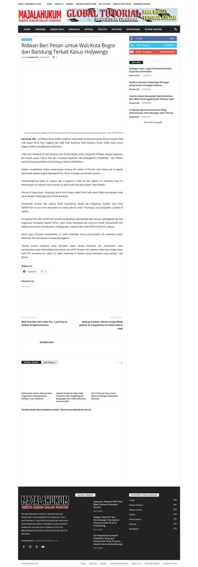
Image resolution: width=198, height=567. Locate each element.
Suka (172, 38)
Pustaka (117, 29)
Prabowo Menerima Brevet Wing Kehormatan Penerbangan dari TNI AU (151, 111)
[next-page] (121, 362)
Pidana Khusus (136, 505)
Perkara (40, 29)
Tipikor (132, 514)
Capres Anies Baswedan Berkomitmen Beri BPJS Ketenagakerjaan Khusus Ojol (151, 97)
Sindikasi (74, 29)
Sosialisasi (34, 36)
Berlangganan (167, 52)
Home (49, 4)
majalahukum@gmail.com (47, 540)
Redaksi (69, 4)
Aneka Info (57, 29)
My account (104, 4)
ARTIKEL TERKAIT (31, 362)
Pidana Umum (135, 510)
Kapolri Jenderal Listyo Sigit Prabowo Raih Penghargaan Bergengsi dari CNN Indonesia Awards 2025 (71, 397)
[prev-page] (117, 362)
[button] (175, 29)
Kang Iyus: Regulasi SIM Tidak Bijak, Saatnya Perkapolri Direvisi (107, 504)
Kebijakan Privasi (142, 4)
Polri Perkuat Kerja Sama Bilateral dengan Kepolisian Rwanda (104, 396)
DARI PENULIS (49, 362)
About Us (59, 4)
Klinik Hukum (153, 29)
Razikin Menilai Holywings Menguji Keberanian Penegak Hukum (149, 84)
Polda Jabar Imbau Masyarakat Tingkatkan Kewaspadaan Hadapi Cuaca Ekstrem (36, 396)
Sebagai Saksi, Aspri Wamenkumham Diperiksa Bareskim (150, 70)
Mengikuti (170, 45)
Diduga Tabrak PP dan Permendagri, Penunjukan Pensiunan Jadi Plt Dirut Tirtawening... (106, 521)
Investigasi (133, 29)
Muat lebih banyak (153, 122)
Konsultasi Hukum (122, 4)
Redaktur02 (33, 57)
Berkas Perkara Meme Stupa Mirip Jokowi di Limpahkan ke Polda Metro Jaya (101, 325)
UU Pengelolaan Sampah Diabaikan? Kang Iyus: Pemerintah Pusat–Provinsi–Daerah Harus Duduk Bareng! (107, 539)
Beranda (24, 36)
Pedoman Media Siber (86, 4)
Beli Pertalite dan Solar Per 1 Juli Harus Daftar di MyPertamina (44, 323)
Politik (102, 29)
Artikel (89, 29)
